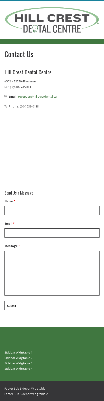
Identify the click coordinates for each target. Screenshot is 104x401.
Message (12, 246)
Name (9, 201)
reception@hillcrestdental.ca (37, 96)
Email (9, 223)
